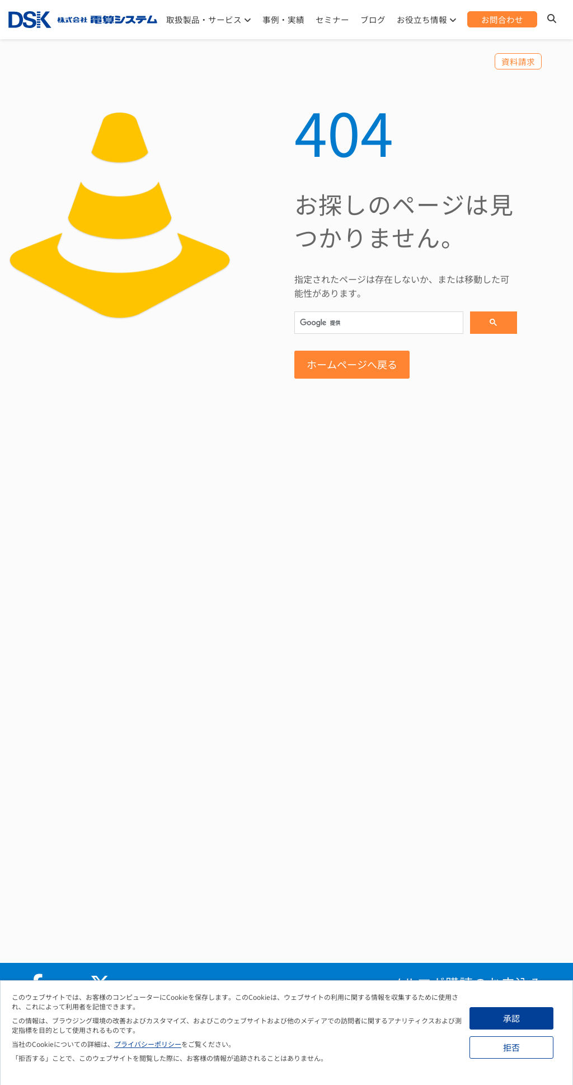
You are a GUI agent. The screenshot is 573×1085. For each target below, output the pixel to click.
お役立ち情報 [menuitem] (422, 19)
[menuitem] (502, 19)
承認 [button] (511, 1018)
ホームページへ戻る (352, 364)
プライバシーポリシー (147, 1044)
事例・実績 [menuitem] (283, 19)
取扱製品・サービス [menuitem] (204, 19)
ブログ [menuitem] (373, 19)
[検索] (377, 323)
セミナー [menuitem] (332, 19)
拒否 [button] (511, 1047)
